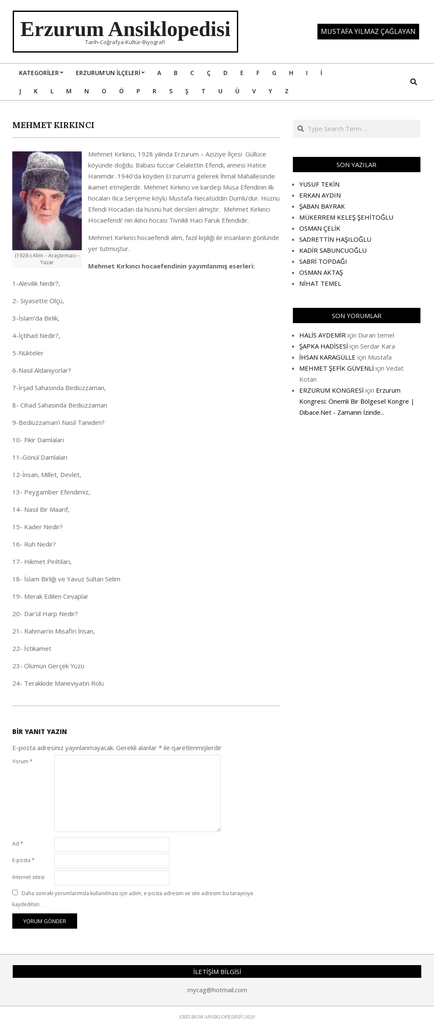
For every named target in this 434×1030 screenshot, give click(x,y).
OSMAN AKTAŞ (321, 272)
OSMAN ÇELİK (319, 228)
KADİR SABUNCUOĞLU (333, 250)
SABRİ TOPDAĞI (323, 261)
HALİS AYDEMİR (322, 335)
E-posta (23, 860)
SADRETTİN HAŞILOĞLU (335, 239)
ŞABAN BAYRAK (322, 206)
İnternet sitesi (28, 877)
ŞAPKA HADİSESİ (323, 346)
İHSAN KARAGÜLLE (327, 357)
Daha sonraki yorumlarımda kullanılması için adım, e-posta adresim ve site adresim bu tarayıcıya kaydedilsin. (132, 899)
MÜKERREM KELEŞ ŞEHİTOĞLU (346, 217)
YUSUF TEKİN (319, 184)
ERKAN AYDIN (320, 195)
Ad (17, 843)
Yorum (22, 761)
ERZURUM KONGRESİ (331, 390)
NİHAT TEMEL (320, 283)
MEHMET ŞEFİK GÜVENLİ (336, 368)
